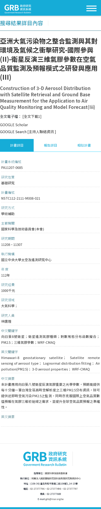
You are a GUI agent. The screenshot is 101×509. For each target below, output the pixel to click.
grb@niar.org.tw (54, 499)
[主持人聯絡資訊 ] (41, 131)
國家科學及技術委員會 (56, 473)
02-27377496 (54, 488)
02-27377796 (37, 488)
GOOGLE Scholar (14, 124)
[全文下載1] (32, 116)
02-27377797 (70, 488)
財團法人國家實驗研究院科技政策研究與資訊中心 (56, 478)
